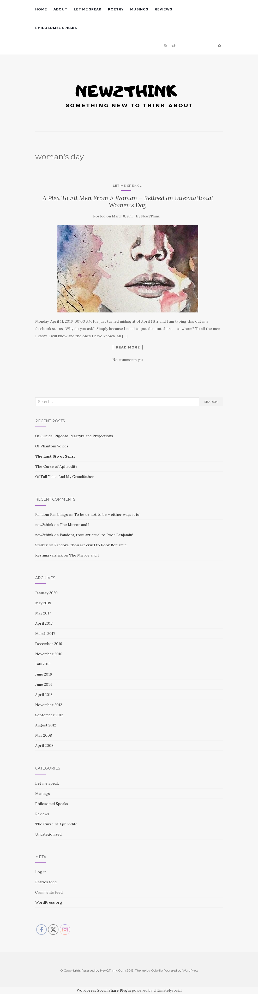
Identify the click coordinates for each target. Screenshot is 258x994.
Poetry (116, 9)
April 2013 (43, 694)
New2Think (150, 216)
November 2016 (48, 654)
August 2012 (45, 725)
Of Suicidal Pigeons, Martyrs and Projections (74, 436)
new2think (44, 524)
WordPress (190, 970)
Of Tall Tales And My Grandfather (64, 476)
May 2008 (43, 735)
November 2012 (48, 704)
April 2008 (44, 745)
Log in (40, 871)
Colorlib (157, 970)
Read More (128, 347)
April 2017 (43, 623)
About (60, 9)
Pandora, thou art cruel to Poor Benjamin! (96, 534)
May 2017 (43, 613)
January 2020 (46, 592)
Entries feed (46, 882)
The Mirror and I (74, 524)
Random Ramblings (51, 514)
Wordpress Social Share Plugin (104, 990)
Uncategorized (48, 834)
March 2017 (45, 633)
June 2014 (43, 684)
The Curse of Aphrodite (56, 466)
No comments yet (127, 359)
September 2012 (49, 715)
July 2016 (43, 664)
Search (211, 402)
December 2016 (48, 643)
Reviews (163, 9)
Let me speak (87, 9)
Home (41, 9)
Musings (139, 9)
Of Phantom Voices (51, 446)
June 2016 (43, 674)
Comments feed (49, 892)
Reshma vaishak (49, 555)
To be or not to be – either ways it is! (107, 514)
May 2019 (43, 603)
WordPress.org (48, 902)
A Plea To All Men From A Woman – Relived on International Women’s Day (128, 201)
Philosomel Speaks (56, 28)
